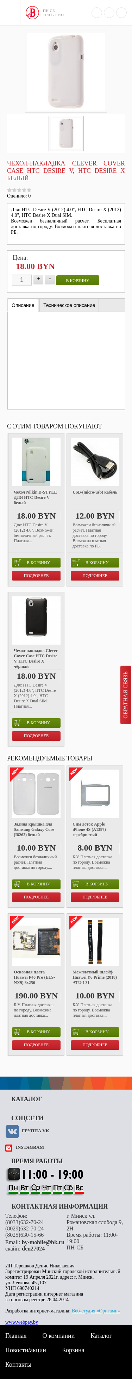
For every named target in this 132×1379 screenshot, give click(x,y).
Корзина (73, 1350)
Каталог (101, 1335)
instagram (30, 1147)
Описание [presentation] (23, 305)
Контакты (18, 1364)
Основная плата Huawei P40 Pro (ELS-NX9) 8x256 (34, 977)
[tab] (23, 305)
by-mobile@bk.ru (43, 1242)
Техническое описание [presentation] (69, 305)
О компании (58, 1335)
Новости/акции (25, 1350)
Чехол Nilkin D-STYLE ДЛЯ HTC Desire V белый (35, 497)
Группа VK (35, 1130)
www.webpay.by (21, 1322)
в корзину (77, 280)
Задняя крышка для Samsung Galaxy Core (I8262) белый (34, 829)
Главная (15, 1335)
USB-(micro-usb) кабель (95, 492)
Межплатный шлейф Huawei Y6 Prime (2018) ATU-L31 (95, 977)
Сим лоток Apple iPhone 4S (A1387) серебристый (89, 829)
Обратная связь (125, 695)
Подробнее (36, 575)
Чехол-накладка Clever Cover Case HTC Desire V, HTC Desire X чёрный (35, 658)
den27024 (33, 1249)
